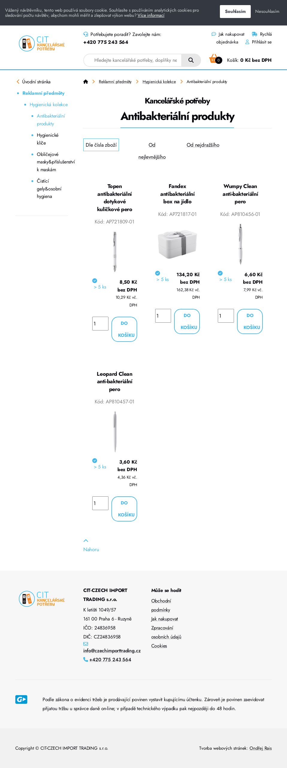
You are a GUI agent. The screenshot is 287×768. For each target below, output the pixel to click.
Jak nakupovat (228, 34)
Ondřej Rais (261, 748)
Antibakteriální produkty (51, 119)
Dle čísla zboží (101, 144)
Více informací (151, 15)
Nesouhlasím (267, 11)
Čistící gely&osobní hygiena (49, 189)
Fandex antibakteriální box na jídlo (177, 193)
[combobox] (132, 60)
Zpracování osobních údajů (166, 632)
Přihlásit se (258, 42)
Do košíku (126, 329)
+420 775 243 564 (105, 42)
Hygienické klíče (47, 139)
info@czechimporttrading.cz (112, 650)
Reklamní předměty (43, 93)
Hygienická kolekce (49, 104)
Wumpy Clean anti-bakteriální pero (240, 193)
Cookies (159, 645)
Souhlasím (235, 11)
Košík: (240, 60)
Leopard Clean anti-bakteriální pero (114, 381)
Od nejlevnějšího (152, 150)
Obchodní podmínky (161, 605)
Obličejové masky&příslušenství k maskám (52, 162)
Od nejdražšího (203, 144)
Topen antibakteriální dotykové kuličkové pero (114, 197)
